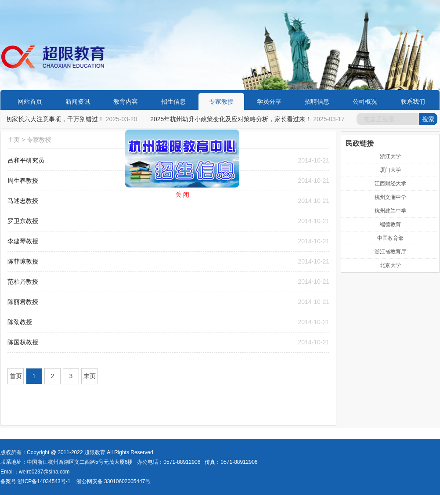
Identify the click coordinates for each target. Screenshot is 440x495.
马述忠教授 (22, 200)
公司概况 (365, 101)
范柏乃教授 (22, 281)
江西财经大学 (390, 184)
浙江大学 (390, 156)
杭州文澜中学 (390, 197)
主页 (13, 139)
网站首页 (30, 101)
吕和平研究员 (25, 160)
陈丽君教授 (22, 301)
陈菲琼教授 (22, 261)
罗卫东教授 (22, 220)
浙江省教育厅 (390, 252)
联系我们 (412, 101)
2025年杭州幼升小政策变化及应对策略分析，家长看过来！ (231, 119)
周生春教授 (22, 180)
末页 (89, 375)
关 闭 (181, 193)
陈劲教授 (19, 321)
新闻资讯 (77, 101)
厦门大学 (390, 170)
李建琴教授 (22, 241)
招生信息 (173, 101)
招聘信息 (317, 101)
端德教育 (390, 224)
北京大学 (390, 265)
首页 (16, 375)
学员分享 (269, 101)
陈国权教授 (22, 342)
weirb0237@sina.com (44, 472)
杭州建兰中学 (390, 211)
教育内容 (125, 101)
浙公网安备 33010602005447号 (113, 481)
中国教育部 (390, 238)
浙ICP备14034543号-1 (44, 481)
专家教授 (221, 101)
